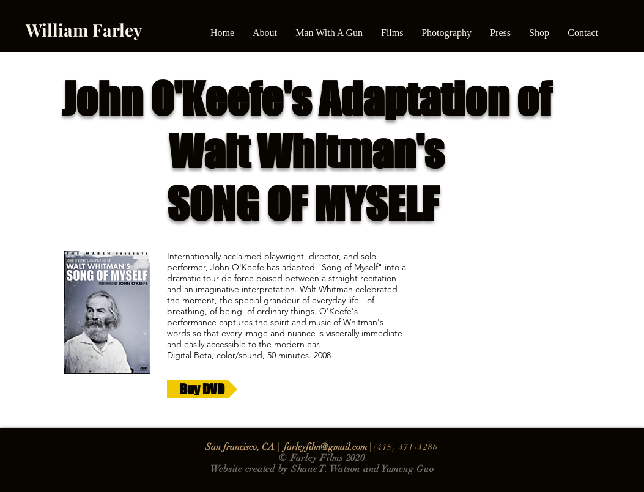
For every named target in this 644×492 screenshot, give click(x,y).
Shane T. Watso (323, 468)
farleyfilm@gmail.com (325, 446)
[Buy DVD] (202, 389)
